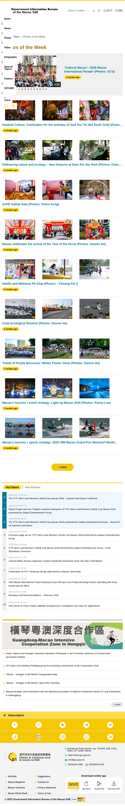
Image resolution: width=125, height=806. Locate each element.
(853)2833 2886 (75, 767)
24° (109, 10)
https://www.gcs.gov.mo (79, 757)
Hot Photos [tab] (32, 489)
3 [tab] (25, 91)
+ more (117, 707)
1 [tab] (19, 91)
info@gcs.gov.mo (76, 762)
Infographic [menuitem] (60, 19)
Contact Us (43, 784)
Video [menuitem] (44, 19)
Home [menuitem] (7, 19)
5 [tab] (31, 91)
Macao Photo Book (17, 795)
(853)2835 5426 (96, 767)
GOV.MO (12, 779)
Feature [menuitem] (99, 19)
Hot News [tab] (12, 489)
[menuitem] (19, 19)
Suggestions (44, 779)
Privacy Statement (47, 790)
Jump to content (76, 10)
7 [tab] (37, 91)
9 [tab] (43, 91)
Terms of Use (44, 795)
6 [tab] (34, 91)
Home (5, 39)
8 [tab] (40, 91)
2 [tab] (22, 91)
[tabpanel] (33, 73)
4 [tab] (28, 91)
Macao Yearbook (16, 790)
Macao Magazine (16, 784)
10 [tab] (46, 91)
